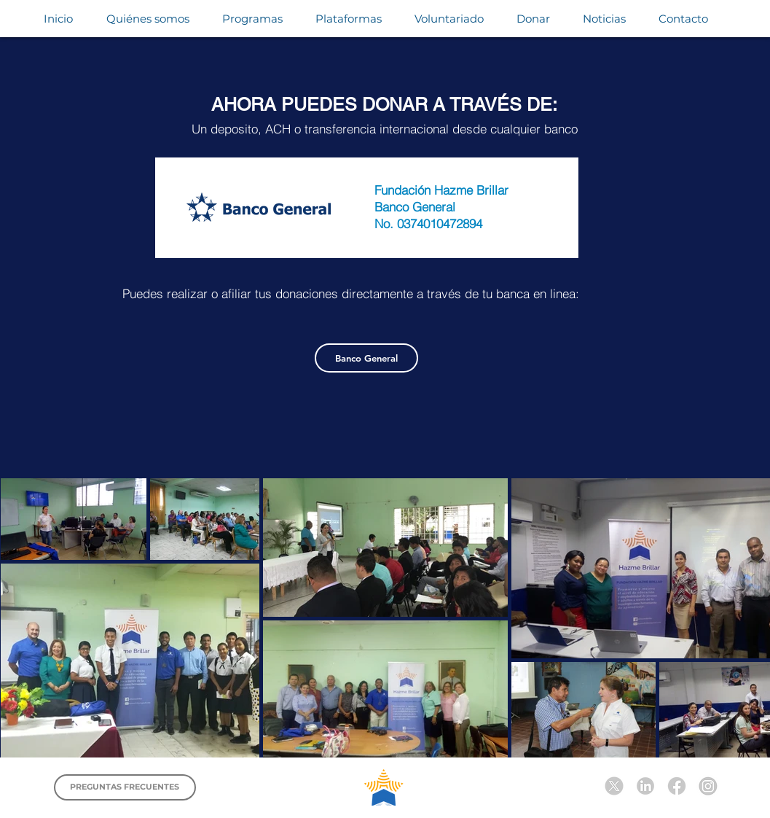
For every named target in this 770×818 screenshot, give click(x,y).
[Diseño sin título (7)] (708, 786)
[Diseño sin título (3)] (676, 786)
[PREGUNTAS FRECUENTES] (125, 787)
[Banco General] (366, 358)
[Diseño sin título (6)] (645, 786)
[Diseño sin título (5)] (614, 786)
